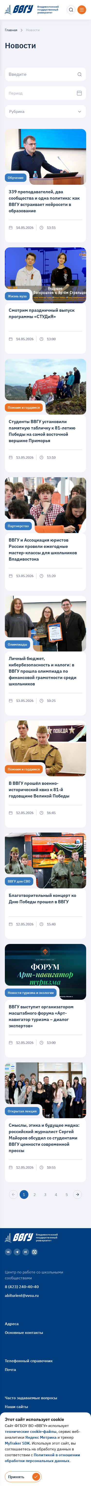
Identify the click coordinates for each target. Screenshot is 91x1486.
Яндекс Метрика (41, 1437)
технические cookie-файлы (31, 1431)
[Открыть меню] (81, 9)
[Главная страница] (18, 1237)
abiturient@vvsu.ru (22, 1295)
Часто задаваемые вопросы (31, 1397)
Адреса (12, 1323)
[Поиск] (71, 9)
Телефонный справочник (29, 1360)
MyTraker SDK (17, 1443)
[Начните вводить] (45, 74)
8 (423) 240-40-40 (22, 1286)
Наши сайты (16, 1406)
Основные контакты (24, 1332)
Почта (10, 1369)
